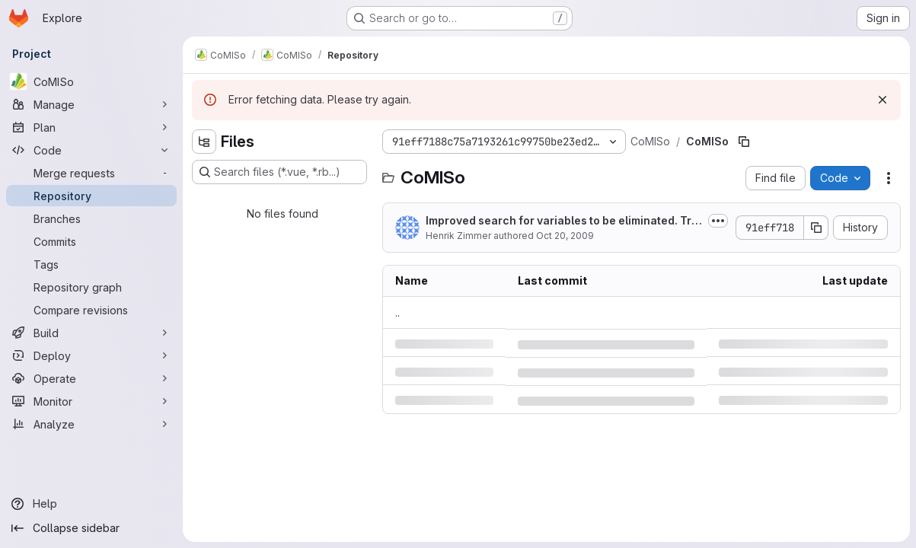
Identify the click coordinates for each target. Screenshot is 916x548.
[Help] (91, 504)
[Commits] (91, 241)
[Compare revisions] (91, 309)
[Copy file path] (744, 141)
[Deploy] (91, 355)
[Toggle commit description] (718, 221)
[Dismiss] (882, 100)
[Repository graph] (91, 287)
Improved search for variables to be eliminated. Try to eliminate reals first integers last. (561, 221)
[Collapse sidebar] (91, 528)
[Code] (91, 150)
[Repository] (91, 195)
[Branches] (91, 218)
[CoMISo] (91, 81)
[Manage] (91, 104)
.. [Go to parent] (397, 312)
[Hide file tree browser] (204, 141)
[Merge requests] (91, 172)
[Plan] (91, 127)
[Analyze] (91, 424)
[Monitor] (91, 401)
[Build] (91, 332)
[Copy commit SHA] (816, 227)
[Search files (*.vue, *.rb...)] (279, 172)
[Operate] (91, 378)
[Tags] (91, 264)
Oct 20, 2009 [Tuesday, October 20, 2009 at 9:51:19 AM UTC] (565, 235)
